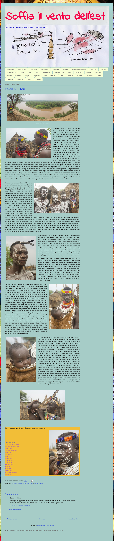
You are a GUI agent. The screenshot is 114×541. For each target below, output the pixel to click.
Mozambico (78, 72)
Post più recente (12, 519)
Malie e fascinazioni (11, 473)
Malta (69, 72)
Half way (8, 467)
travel (36, 483)
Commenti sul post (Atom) (45, 525)
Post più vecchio (73, 519)
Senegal (70, 76)
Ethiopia (14, 483)
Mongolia (27, 76)
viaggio (40, 483)
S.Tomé (79, 76)
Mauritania (98, 72)
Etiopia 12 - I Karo (15, 88)
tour (32, 483)
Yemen (38, 79)
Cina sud (103, 69)
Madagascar (46, 72)
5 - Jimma (8, 454)
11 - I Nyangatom (10, 442)
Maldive (89, 72)
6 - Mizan (8, 452)
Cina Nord (93, 69)
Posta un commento (14, 510)
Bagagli (8, 469)
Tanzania (10, 79)
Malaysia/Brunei (59, 72)
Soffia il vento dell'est (55, 17)
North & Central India (50, 76)
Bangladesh (44, 69)
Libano (37, 72)
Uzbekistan (20, 79)
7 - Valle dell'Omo (10, 450)
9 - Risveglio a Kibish (12, 446)
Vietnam (29, 79)
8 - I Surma (8, 448)
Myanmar (37, 76)
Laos (29, 72)
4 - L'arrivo (8, 456)
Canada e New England (79, 69)
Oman (62, 76)
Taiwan (99, 76)
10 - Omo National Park (12, 444)
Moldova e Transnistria (14, 76)
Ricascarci (8, 475)
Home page (10, 69)
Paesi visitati (33, 69)
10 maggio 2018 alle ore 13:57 (20, 505)
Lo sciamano (9, 465)
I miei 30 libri (22, 69)
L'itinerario (8, 470)
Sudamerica (89, 76)
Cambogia (56, 69)
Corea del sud (11, 72)
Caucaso (65, 69)
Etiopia (22, 72)
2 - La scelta (9, 460)
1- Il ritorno (8, 462)
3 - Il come (8, 458)
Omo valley (26, 483)
